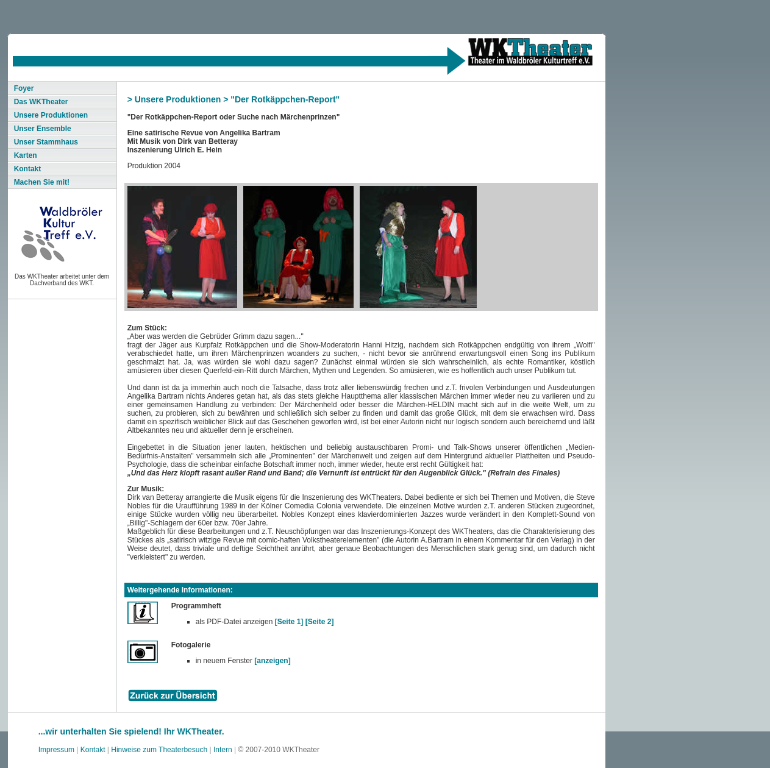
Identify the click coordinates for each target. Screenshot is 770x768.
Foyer (24, 88)
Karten (25, 155)
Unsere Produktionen (51, 115)
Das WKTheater (41, 102)
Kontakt (27, 169)
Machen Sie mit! (42, 182)
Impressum (56, 749)
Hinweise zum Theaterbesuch (159, 749)
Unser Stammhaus (46, 142)
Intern (222, 749)
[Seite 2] (319, 621)
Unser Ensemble (42, 128)
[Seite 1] (289, 621)
